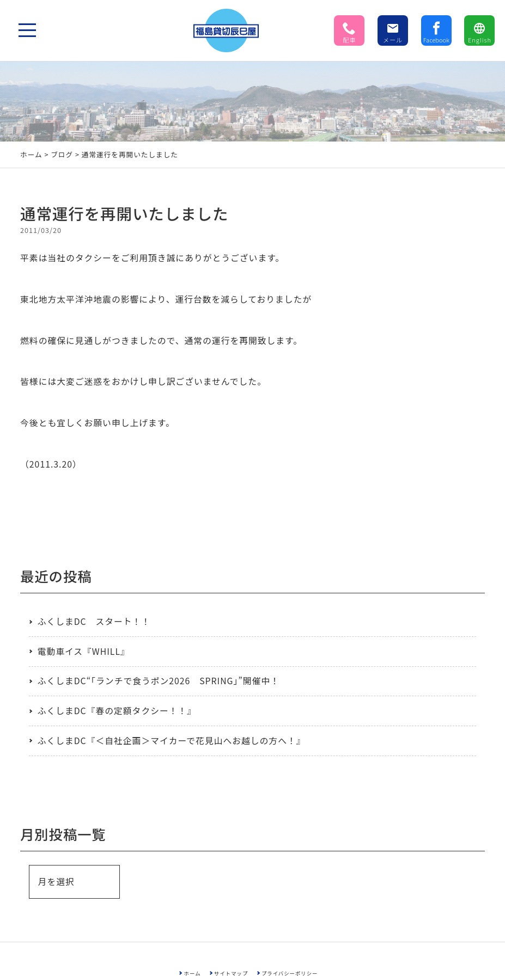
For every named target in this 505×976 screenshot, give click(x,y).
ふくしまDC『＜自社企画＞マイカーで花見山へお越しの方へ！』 (172, 740)
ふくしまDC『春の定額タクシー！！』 (117, 710)
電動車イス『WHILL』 (84, 651)
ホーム (31, 154)
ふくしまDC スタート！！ (94, 621)
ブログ (62, 154)
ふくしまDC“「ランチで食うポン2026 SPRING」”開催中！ (158, 680)
